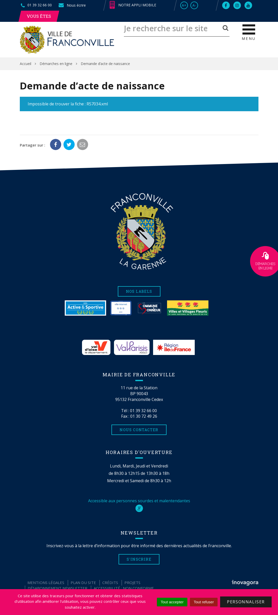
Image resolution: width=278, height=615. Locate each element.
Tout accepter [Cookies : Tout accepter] (172, 602)
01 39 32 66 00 (143, 410)
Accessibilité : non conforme (124, 588)
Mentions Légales (45, 582)
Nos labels (139, 291)
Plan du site (83, 582)
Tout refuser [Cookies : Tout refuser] (204, 602)
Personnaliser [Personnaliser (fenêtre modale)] (246, 602)
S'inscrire (139, 559)
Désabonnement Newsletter (57, 588)
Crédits (110, 582)
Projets (132, 582)
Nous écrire (72, 5)
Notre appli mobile (133, 5)
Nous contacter (139, 429)
